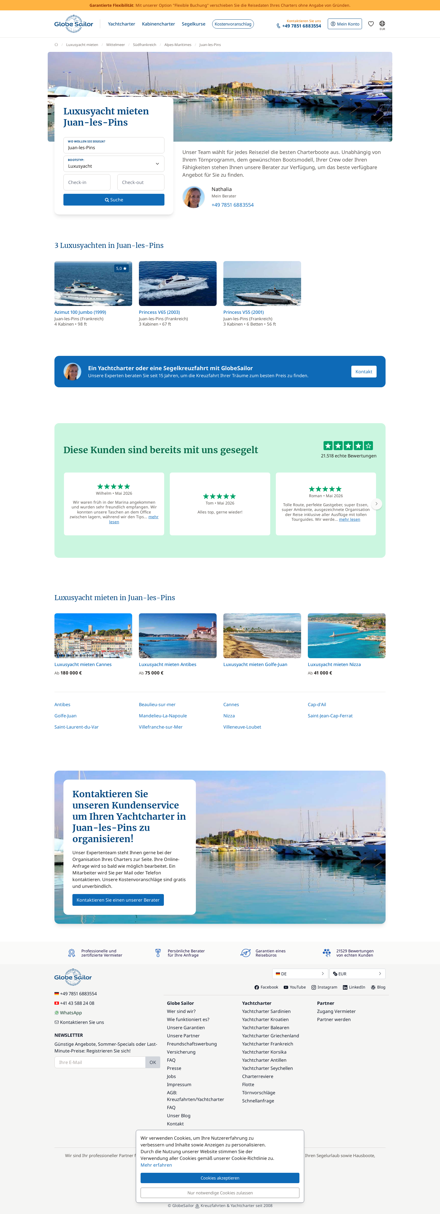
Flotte (248, 1084)
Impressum (179, 1084)
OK (153, 1062)
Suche (114, 200)
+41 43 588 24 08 (74, 1003)
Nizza (229, 716)
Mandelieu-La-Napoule (163, 716)
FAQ (171, 1060)
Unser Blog (179, 1115)
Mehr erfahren (156, 1165)
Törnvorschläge (258, 1092)
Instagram (324, 987)
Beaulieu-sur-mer (157, 704)
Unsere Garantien (186, 1027)
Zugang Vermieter (336, 1011)
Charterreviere (257, 1076)
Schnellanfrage (258, 1101)
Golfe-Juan (65, 716)
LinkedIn (354, 987)
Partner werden (334, 1019)
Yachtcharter (210, 1099)
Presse (174, 1068)
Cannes (231, 704)
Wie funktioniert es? (188, 1019)
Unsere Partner (183, 1036)
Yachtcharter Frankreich (267, 1044)
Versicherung (181, 1052)
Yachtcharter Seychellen (267, 1068)
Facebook (266, 987)
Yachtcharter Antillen (264, 1060)
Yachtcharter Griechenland (270, 1036)
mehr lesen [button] (349, 519)
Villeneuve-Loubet (242, 727)
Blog (378, 987)
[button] (122, 23)
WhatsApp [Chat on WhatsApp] (68, 1013)
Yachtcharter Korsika (264, 1052)
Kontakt (364, 371)
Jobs (171, 1076)
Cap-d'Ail (317, 704)
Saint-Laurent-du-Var (76, 727)
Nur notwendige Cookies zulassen (220, 1192)
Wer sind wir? (181, 1011)
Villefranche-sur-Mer (161, 727)
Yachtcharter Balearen (265, 1027)
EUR (357, 973)
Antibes (62, 704)
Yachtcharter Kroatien (265, 1019)
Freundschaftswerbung (192, 1044)
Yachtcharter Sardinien (266, 1011)
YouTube (295, 987)
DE (300, 973)
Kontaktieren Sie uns (79, 1022)
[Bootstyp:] (113, 164)
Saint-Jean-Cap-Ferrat (330, 716)
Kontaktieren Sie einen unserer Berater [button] (118, 900)
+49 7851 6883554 (233, 204)
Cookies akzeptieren (220, 1178)
